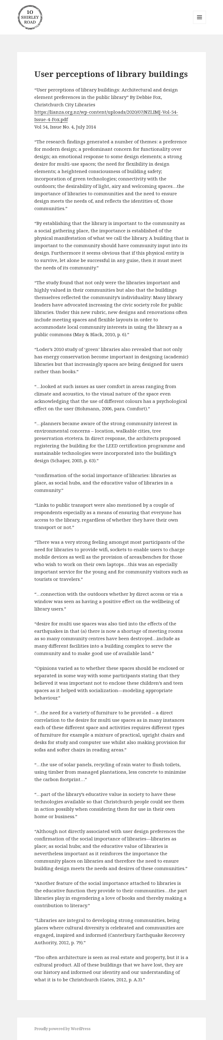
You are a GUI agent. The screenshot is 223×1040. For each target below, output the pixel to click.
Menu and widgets (199, 23)
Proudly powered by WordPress (62, 1028)
